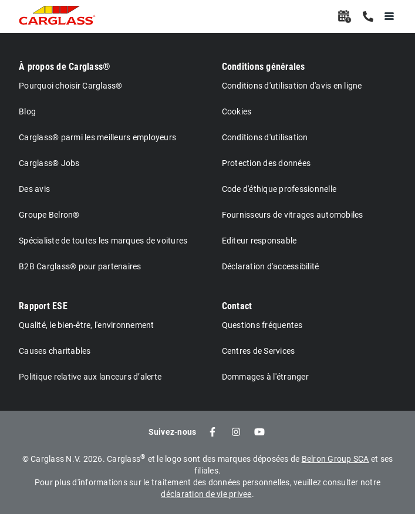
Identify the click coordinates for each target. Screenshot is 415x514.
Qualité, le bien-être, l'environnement (86, 325)
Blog (27, 111)
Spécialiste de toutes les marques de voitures (103, 240)
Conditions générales (263, 66)
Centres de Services (258, 351)
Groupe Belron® (49, 214)
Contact (237, 306)
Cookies (237, 111)
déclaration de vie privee (206, 494)
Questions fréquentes (262, 325)
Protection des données (266, 163)
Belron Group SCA (335, 459)
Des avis (34, 189)
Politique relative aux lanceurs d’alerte (90, 376)
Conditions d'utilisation (265, 137)
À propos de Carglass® (64, 66)
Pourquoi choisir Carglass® (71, 85)
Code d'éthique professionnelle (279, 189)
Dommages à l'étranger (265, 376)
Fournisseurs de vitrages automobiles (292, 214)
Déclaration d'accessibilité (270, 266)
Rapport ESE (43, 306)
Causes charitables (55, 351)
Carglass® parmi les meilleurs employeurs (97, 137)
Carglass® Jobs (49, 163)
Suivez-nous (173, 432)
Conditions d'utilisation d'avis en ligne (292, 85)
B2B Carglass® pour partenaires (80, 266)
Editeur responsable (259, 240)
